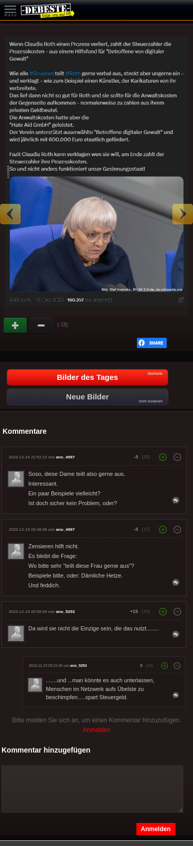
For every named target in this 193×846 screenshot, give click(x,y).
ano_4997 (65, 457)
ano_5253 (65, 611)
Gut (16, 325)
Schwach (42, 325)
